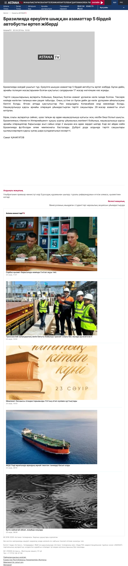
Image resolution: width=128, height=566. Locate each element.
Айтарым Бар (32, 7)
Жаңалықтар (30, 2)
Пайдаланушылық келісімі (14, 557)
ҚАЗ (114, 2)
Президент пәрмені (64, 7)
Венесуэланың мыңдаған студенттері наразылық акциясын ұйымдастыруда (87, 205)
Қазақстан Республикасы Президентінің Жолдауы (24, 560)
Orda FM (86, 2)
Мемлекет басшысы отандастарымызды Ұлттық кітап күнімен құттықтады (41, 401)
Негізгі (5, 13)
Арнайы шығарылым (46, 7)
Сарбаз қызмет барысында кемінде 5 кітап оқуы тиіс (31, 272)
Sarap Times (18, 7)
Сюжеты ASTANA (19, 13)
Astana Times (6, 7)
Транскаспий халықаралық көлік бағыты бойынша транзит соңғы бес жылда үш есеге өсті (49, 336)
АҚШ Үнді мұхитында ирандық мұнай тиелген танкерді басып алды (38, 465)
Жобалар (43, 2)
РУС (121, 2)
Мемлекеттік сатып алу (13, 562)
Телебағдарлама (72, 2)
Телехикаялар (55, 2)
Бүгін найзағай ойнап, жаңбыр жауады (24, 530)
